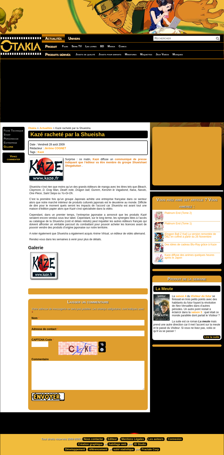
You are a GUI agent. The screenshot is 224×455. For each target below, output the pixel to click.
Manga (111, 46)
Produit (51, 46)
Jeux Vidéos (162, 54)
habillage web (117, 444)
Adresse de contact (44, 329)
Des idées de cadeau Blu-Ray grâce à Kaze (185, 247)
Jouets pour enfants (110, 54)
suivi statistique (123, 449)
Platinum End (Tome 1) (173, 226)
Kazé (41, 152)
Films (65, 46)
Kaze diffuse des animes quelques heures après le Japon (184, 258)
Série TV (77, 46)
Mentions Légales (132, 439)
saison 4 (181, 296)
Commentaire (40, 359)
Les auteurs (155, 439)
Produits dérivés (57, 54)
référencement (98, 449)
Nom (35, 318)
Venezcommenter (13, 158)
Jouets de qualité (85, 54)
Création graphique (90, 444)
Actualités (53, 38)
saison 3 (196, 312)
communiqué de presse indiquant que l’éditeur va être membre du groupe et (106, 162)
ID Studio (140, 444)
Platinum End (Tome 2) (173, 216)
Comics (123, 46)
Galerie (8, 146)
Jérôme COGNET (55, 148)
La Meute (164, 289)
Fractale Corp (150, 449)
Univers (74, 38)
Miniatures (131, 54)
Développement (75, 449)
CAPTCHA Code (42, 339)
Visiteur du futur (201, 296)
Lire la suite (211, 337)
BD (102, 46)
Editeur (112, 439)
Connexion (175, 439)
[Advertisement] (94, 90)
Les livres (91, 46)
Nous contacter (93, 439)
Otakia (32, 128)
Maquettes (146, 54)
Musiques (178, 54)
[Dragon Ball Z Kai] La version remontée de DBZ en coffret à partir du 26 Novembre (185, 237)
